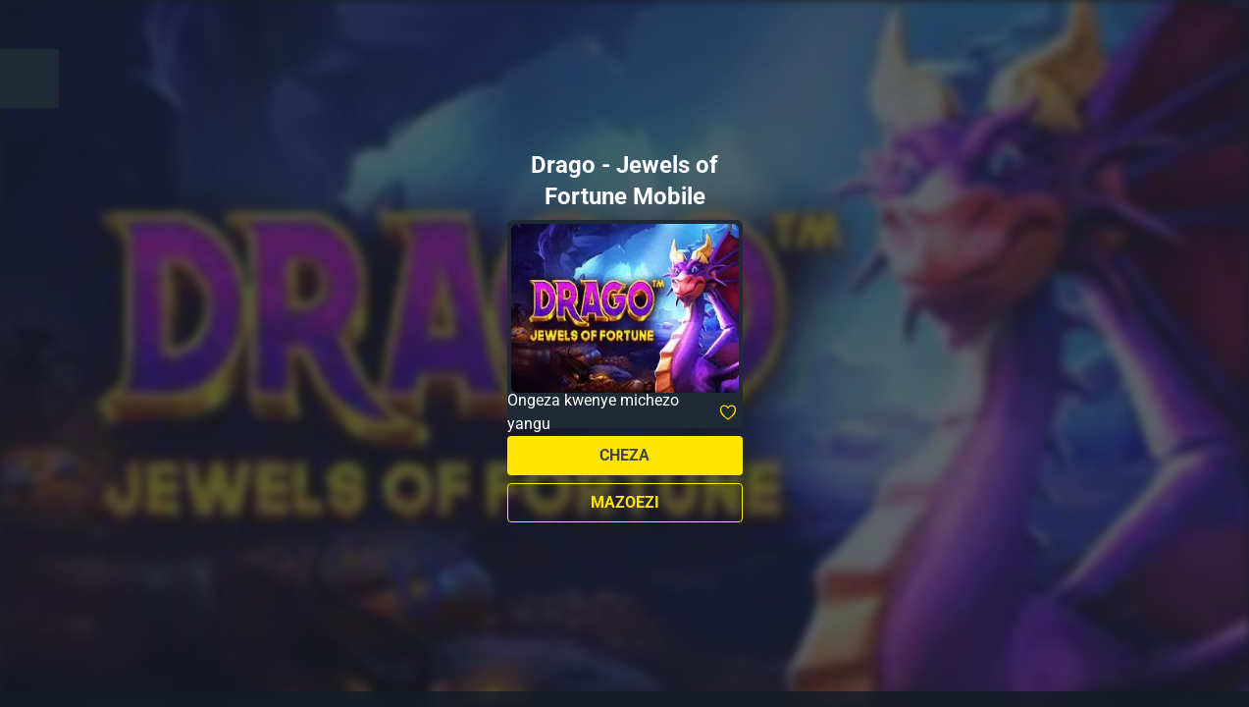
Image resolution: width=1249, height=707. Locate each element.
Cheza (624, 455)
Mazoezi (625, 502)
